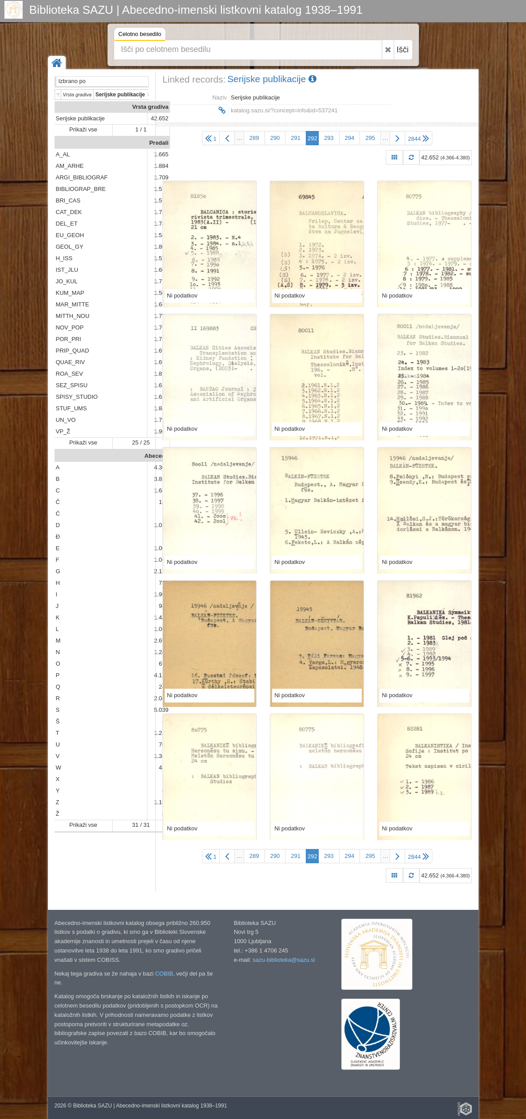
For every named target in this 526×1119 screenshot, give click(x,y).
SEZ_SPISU (72, 385)
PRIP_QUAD (72, 350)
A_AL (63, 154)
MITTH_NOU (73, 316)
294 (350, 138)
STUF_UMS (71, 408)
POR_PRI (68, 339)
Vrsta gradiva (150, 106)
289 (254, 138)
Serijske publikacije (80, 118)
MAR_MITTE (72, 304)
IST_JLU (67, 269)
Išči (403, 49)
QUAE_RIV (70, 362)
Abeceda (156, 455)
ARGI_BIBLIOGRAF (82, 177)
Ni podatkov (182, 295)
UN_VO (66, 420)
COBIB (164, 973)
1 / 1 (140, 129)
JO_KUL (67, 281)
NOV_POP (70, 327)
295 (370, 138)
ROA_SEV (69, 373)
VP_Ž (63, 431)
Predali (158, 142)
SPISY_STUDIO (77, 396)
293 (329, 138)
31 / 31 (141, 824)
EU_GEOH (70, 235)
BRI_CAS (68, 200)
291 (296, 138)
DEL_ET (67, 223)
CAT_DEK (69, 212)
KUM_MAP (70, 293)
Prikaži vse (83, 129)
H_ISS (64, 258)
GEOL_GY (69, 246)
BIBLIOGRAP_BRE (81, 189)
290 (275, 138)
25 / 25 (141, 442)
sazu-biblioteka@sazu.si (284, 959)
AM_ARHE (70, 166)
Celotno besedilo (140, 35)
